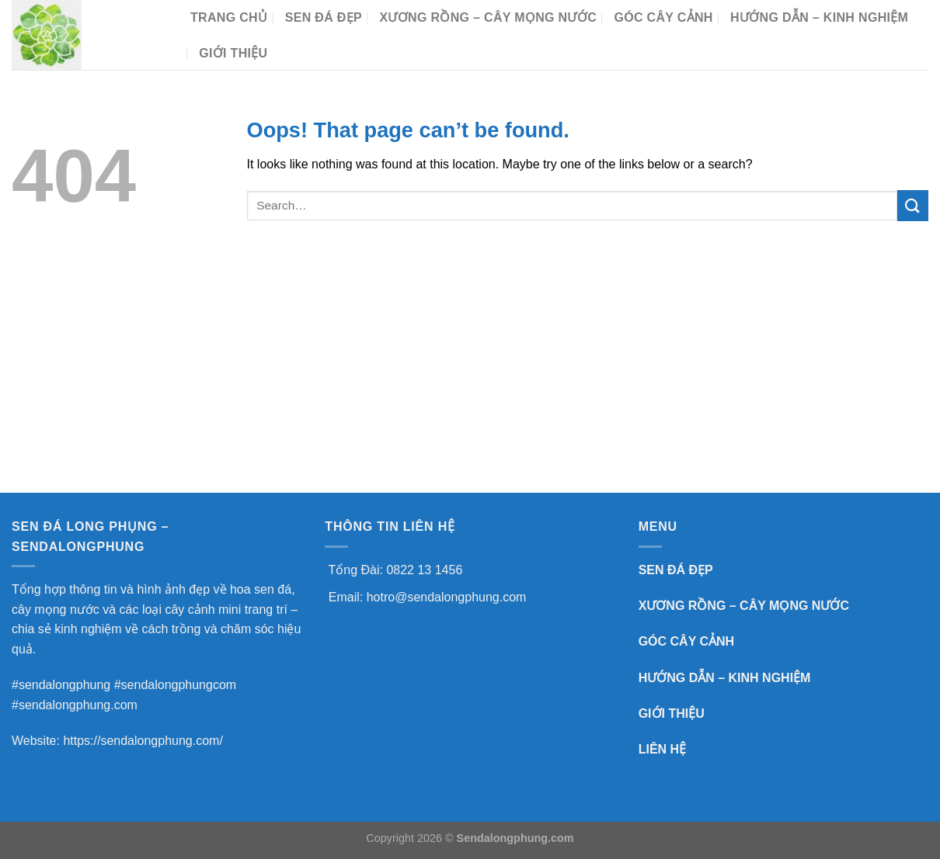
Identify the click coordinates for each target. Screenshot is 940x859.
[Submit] (912, 205)
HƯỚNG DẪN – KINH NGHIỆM (819, 17)
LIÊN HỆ (662, 749)
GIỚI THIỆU (672, 713)
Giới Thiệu (233, 53)
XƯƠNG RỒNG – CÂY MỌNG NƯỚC (488, 17)
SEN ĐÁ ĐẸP (323, 17)
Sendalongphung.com (515, 838)
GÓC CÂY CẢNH (663, 17)
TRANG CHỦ (228, 17)
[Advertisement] (470, 376)
